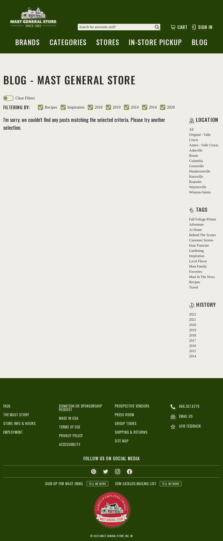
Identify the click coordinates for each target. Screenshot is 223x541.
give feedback (186, 426)
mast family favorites (198, 269)
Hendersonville (199, 171)
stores (107, 43)
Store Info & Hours (19, 423)
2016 (192, 346)
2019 (117, 107)
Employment (13, 432)
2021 (192, 319)
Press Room (124, 414)
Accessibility (69, 444)
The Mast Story (16, 414)
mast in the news (202, 277)
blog (200, 43)
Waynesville (197, 187)
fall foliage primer (202, 219)
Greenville (196, 166)
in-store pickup (155, 43)
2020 (171, 107)
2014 (135, 107)
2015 (192, 351)
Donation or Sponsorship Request (80, 407)
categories (68, 43)
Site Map (121, 441)
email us (182, 416)
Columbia (196, 161)
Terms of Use (69, 427)
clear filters (25, 98)
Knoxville (196, 176)
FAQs (6, 406)
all (191, 129)
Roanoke (195, 182)
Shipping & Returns (131, 432)
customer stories (201, 240)
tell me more (97, 483)
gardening (196, 251)
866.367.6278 (185, 406)
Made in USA (68, 418)
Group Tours (126, 423)
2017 (192, 340)
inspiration (76, 107)
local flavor (198, 261)
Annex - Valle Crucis (203, 145)
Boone (193, 155)
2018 (99, 107)
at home (195, 230)
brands (27, 43)
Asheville (195, 150)
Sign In (202, 27)
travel (193, 287)
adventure (196, 224)
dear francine (199, 245)
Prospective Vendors (132, 406)
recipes (51, 107)
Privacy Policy (71, 435)
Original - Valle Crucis (200, 137)
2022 (192, 314)
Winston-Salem (200, 192)
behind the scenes (202, 235)
